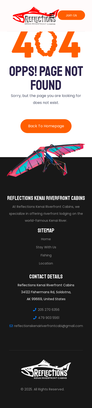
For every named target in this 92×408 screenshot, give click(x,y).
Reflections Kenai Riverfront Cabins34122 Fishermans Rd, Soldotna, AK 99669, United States (46, 292)
